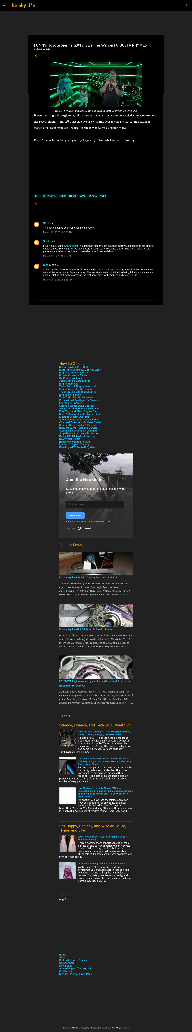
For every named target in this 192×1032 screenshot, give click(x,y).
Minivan (72, 196)
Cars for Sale (66, 963)
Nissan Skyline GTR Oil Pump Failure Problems (85, 629)
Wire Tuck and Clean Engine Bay (78, 411)
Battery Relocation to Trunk (75, 441)
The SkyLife (22, 5)
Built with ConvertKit (91, 527)
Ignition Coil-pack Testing (74, 444)
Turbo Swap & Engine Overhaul (77, 386)
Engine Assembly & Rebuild (75, 389)
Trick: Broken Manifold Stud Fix (77, 392)
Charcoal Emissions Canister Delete (80, 422)
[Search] (188, 5)
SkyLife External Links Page (75, 974)
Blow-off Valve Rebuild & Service (78, 428)
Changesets (70, 246)
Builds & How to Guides (73, 960)
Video (103, 196)
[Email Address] (95, 504)
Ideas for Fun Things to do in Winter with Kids (101, 863)
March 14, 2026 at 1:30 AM (57, 256)
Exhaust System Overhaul (74, 417)
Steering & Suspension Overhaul (78, 430)
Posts (66, 899)
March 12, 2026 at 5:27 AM (57, 232)
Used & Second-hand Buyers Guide (80, 414)
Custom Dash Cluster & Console (78, 425)
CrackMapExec (51, 269)
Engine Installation (70, 394)
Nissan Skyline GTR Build (74, 367)
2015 (37, 196)
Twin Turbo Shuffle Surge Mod (77, 397)
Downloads (65, 965)
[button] (36, 55)
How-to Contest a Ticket (73, 375)
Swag (82, 196)
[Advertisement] (96, 335)
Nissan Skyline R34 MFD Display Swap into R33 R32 (88, 577)
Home (62, 954)
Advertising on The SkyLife (75, 968)
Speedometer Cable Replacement (78, 419)
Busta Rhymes (50, 196)
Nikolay (47, 265)
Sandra (47, 241)
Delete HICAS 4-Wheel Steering (77, 436)
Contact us (65, 971)
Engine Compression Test (74, 372)
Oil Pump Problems (70, 378)
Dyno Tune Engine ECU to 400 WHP (80, 370)
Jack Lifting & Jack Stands (74, 381)
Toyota (93, 196)
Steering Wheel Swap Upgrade (77, 405)
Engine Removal (68, 383)
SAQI (46, 223)
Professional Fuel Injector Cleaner (79, 400)
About (62, 957)
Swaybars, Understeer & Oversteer (79, 408)
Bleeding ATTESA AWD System (77, 447)
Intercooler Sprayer (70, 403)
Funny (63, 196)
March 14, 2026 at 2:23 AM (57, 279)
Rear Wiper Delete (69, 439)
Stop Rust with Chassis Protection (79, 433)
